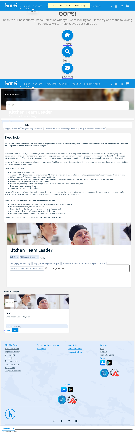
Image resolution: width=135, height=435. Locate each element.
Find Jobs (37, 6)
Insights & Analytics (13, 370)
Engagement (10, 367)
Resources (50, 84)
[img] (69, 234)
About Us (76, 84)
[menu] (127, 5)
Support (103, 351)
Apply (15, 330)
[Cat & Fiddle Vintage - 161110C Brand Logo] (10, 303)
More (27, 8)
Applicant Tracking (12, 351)
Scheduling (9, 358)
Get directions (8, 428)
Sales (102, 348)
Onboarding (10, 355)
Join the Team (75, 348)
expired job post (11, 432)
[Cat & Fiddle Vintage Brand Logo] (67, 105)
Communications (12, 364)
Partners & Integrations (48, 345)
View (9, 330)
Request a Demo (92, 6)
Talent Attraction (12, 348)
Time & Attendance (13, 361)
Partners (64, 84)
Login (33, 11)
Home (27, 6)
